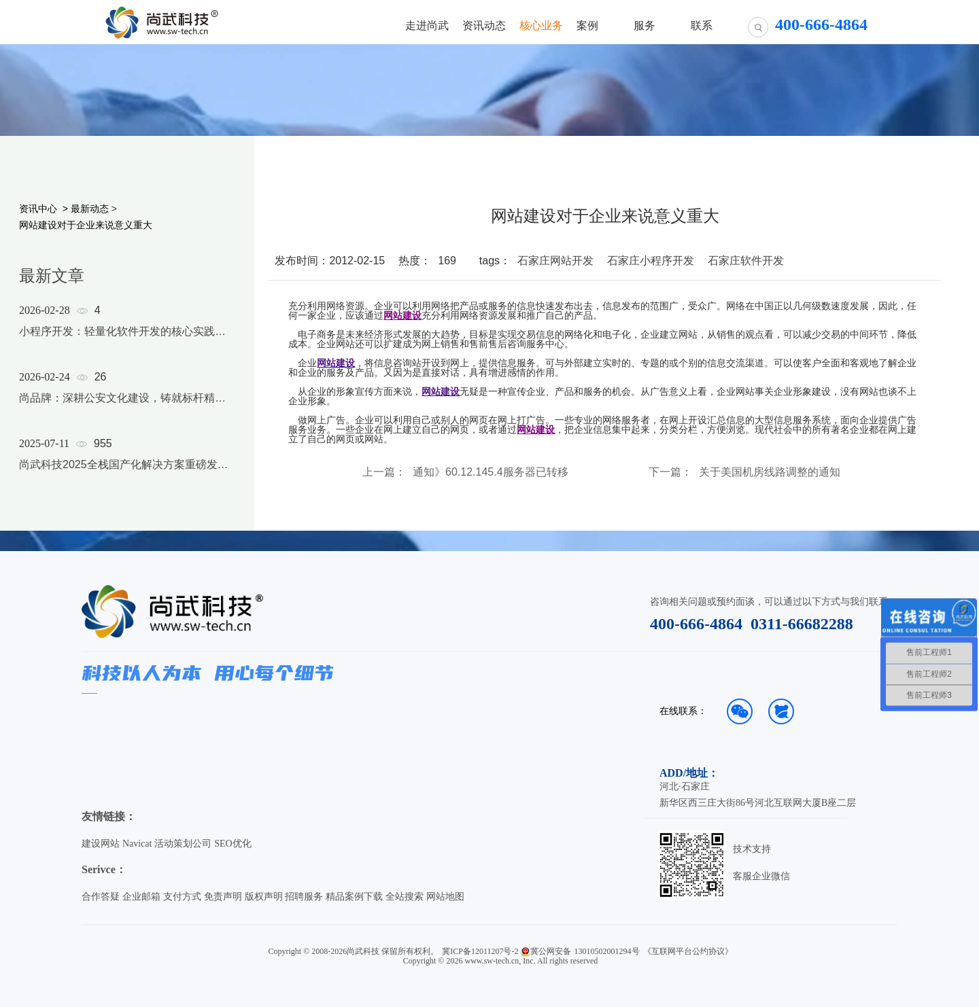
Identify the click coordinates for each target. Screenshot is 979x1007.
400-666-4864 (696, 624)
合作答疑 (101, 896)
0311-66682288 (802, 624)
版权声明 (264, 896)
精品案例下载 (354, 896)
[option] (123, 405)
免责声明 (223, 896)
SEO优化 (232, 843)
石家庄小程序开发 (650, 260)
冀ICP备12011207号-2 (480, 951)
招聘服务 (304, 896)
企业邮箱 (141, 896)
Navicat (137, 843)
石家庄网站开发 (555, 260)
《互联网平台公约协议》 (688, 951)
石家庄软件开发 (746, 260)
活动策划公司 (182, 843)
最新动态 (90, 208)
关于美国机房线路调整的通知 (769, 472)
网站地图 (445, 896)
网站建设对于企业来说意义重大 (85, 225)
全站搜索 (404, 896)
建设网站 (101, 843)
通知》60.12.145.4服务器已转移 (490, 472)
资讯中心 (38, 208)
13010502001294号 (607, 951)
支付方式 (182, 896)
